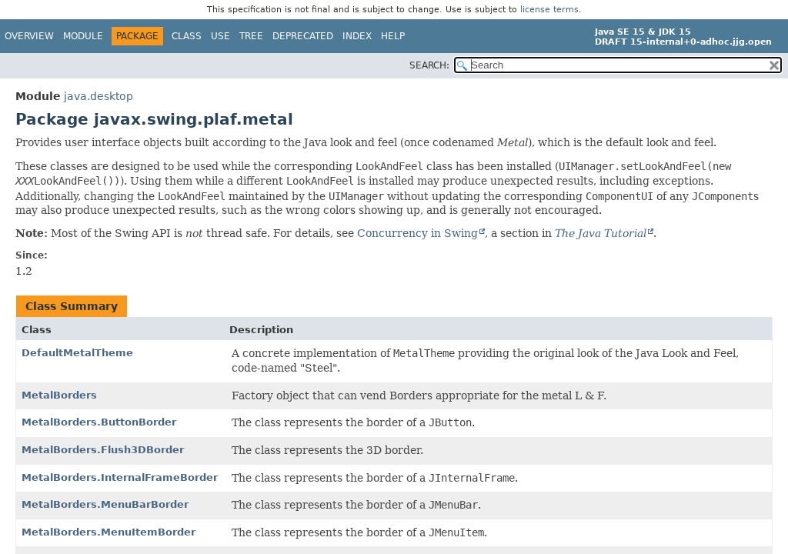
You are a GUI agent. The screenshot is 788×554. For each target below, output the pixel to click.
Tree (251, 36)
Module (83, 36)
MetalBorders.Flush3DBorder (103, 450)
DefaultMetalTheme (77, 353)
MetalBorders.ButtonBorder (99, 422)
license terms (549, 10)
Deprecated (302, 36)
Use (220, 36)
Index (357, 36)
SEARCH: (429, 65)
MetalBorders (59, 395)
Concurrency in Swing (417, 233)
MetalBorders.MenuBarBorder (105, 504)
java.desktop (98, 96)
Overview (29, 36)
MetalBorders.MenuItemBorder (108, 532)
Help (393, 36)
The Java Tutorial (600, 233)
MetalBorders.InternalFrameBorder (120, 477)
